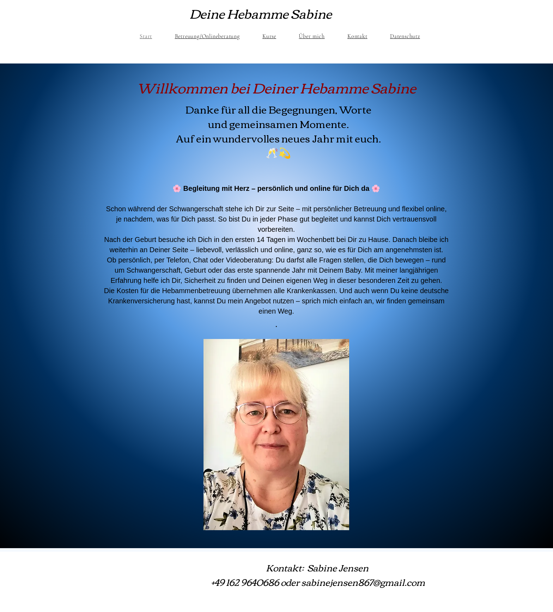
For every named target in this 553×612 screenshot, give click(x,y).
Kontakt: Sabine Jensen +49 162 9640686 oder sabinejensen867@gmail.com (318, 574)
